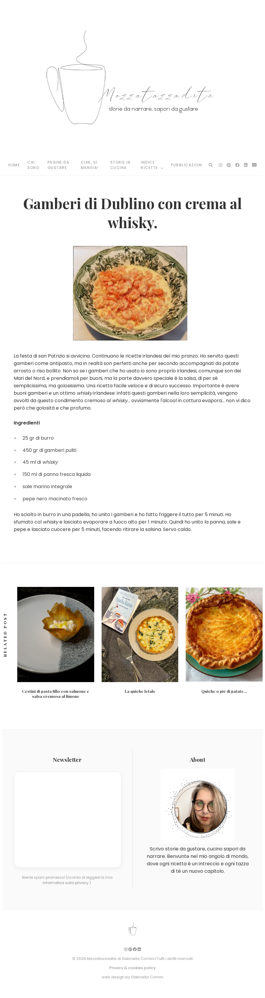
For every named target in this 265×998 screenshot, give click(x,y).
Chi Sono (33, 165)
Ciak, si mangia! (90, 165)
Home (14, 164)
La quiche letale (140, 691)
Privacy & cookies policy (132, 967)
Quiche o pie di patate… (224, 691)
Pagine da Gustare (59, 165)
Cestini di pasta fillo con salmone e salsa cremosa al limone (55, 694)
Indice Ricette (152, 165)
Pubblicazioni (187, 164)
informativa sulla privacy (66, 882)
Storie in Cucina (120, 165)
